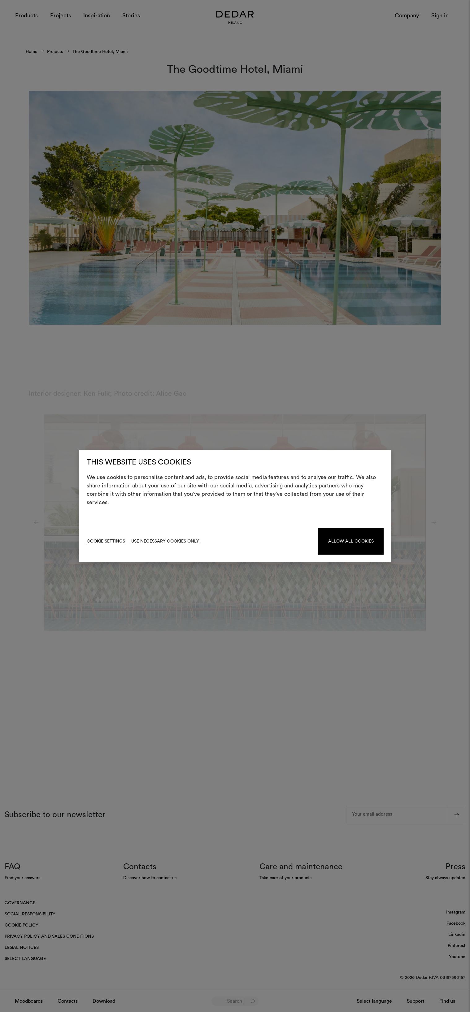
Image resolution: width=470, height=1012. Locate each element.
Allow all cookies (351, 541)
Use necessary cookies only (165, 541)
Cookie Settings (106, 541)
